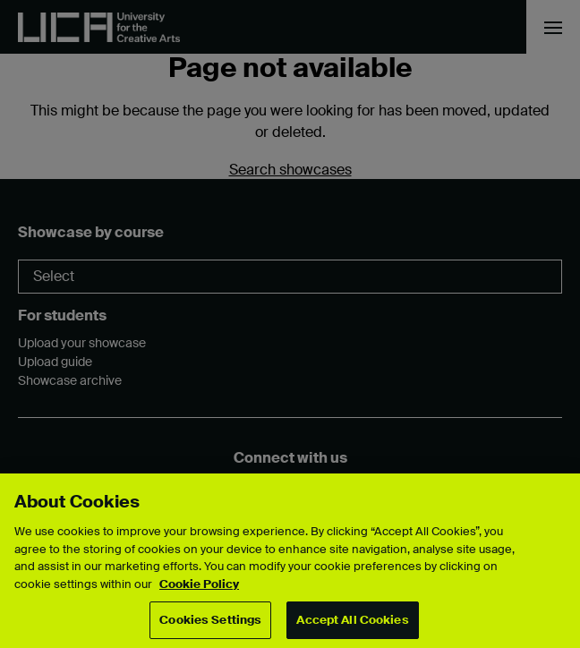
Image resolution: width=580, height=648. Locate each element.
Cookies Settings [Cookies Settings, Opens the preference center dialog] (210, 619)
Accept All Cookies (352, 619)
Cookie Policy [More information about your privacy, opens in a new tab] (199, 584)
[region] (290, 560)
